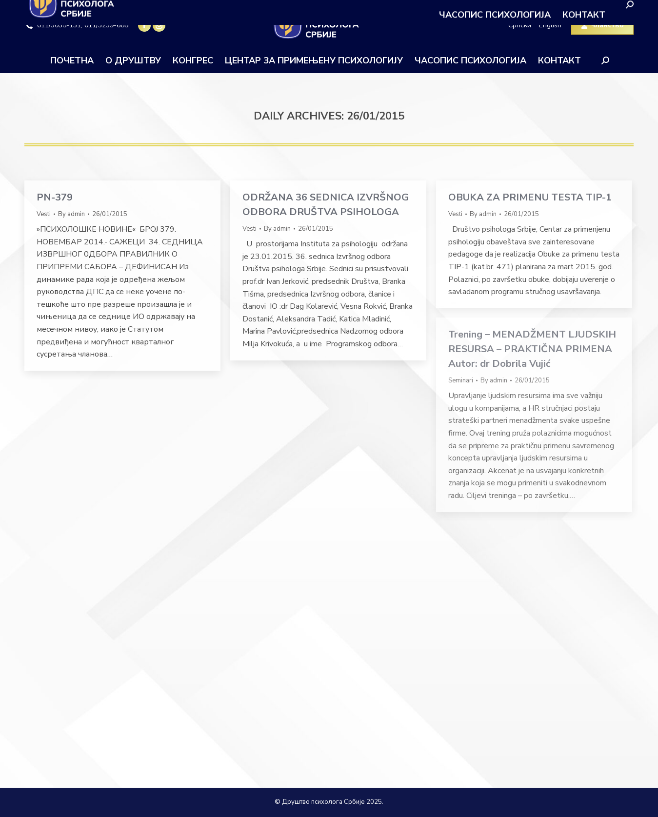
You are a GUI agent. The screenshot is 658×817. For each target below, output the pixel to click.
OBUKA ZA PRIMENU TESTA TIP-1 (530, 197)
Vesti (44, 214)
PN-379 (55, 197)
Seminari (460, 380)
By (71, 214)
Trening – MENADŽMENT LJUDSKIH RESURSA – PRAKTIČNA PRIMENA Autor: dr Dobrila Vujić (532, 349)
